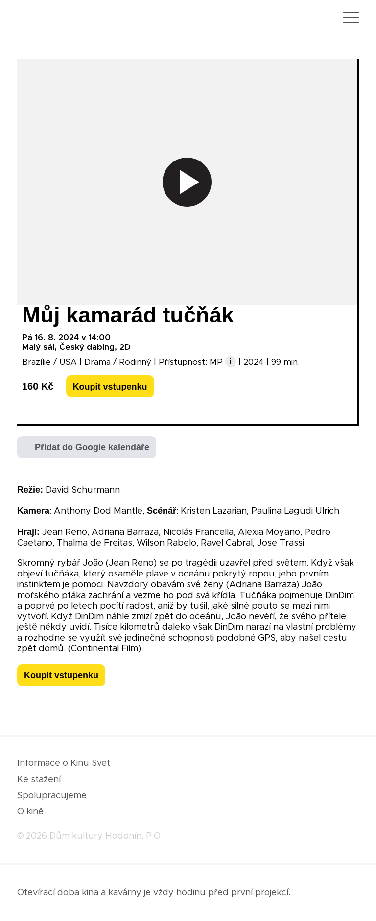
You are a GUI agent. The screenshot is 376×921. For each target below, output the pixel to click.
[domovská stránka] (45, 19)
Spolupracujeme (52, 795)
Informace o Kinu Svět (63, 763)
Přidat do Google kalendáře (92, 447)
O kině (30, 811)
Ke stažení (39, 779)
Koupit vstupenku (110, 386)
